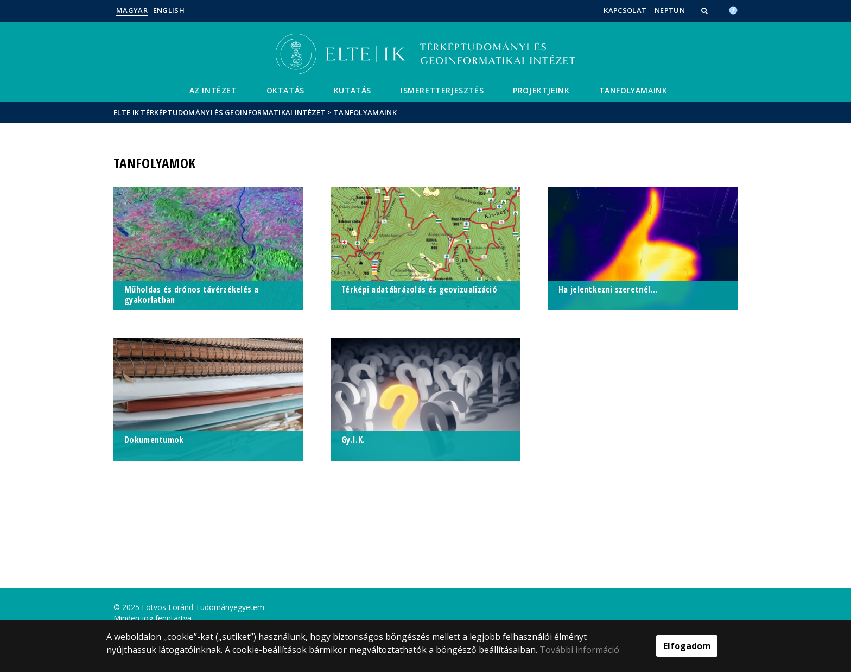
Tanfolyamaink (633, 90)
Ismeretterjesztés (442, 90)
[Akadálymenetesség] (733, 9)
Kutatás (352, 90)
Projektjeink (541, 90)
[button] (705, 10)
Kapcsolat (625, 10)
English (169, 10)
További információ (579, 650)
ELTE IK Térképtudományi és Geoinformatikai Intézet (219, 112)
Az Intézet (213, 90)
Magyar (132, 10)
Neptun (670, 10)
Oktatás (285, 90)
